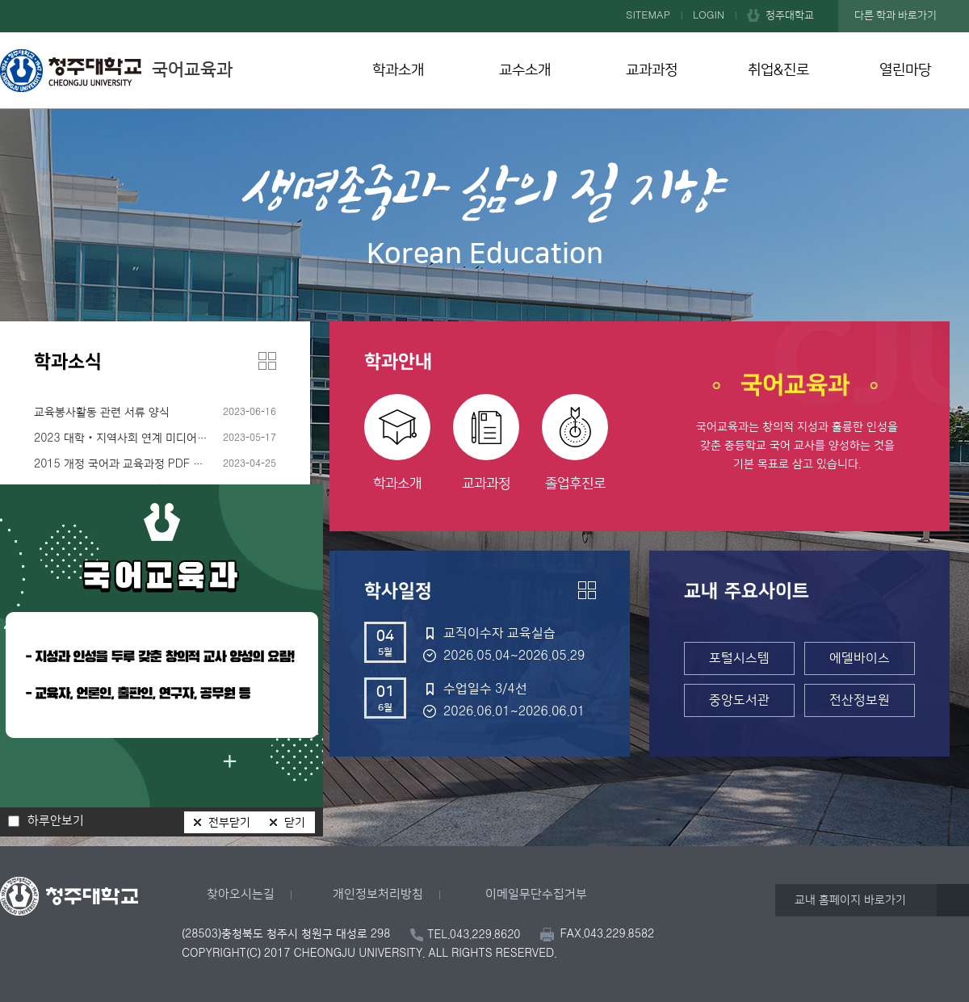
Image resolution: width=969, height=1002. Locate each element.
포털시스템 (739, 658)
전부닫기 (229, 822)
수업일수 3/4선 (485, 688)
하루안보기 (55, 821)
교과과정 (651, 70)
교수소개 (525, 70)
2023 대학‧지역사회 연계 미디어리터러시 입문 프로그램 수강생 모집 (155, 438)
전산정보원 (859, 700)
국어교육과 (116, 70)
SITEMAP (648, 15)
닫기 (294, 822)
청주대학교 (790, 15)
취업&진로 (778, 70)
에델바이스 (859, 658)
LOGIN (708, 15)
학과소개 (398, 70)
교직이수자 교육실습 (499, 633)
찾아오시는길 (241, 894)
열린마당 (905, 70)
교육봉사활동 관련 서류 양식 (102, 412)
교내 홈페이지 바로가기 (850, 900)
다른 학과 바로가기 (895, 15)
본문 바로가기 (484, 1)
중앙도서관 (739, 700)
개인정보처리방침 (378, 894)
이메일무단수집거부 (536, 894)
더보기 (267, 361)
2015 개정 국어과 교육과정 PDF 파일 (124, 464)
